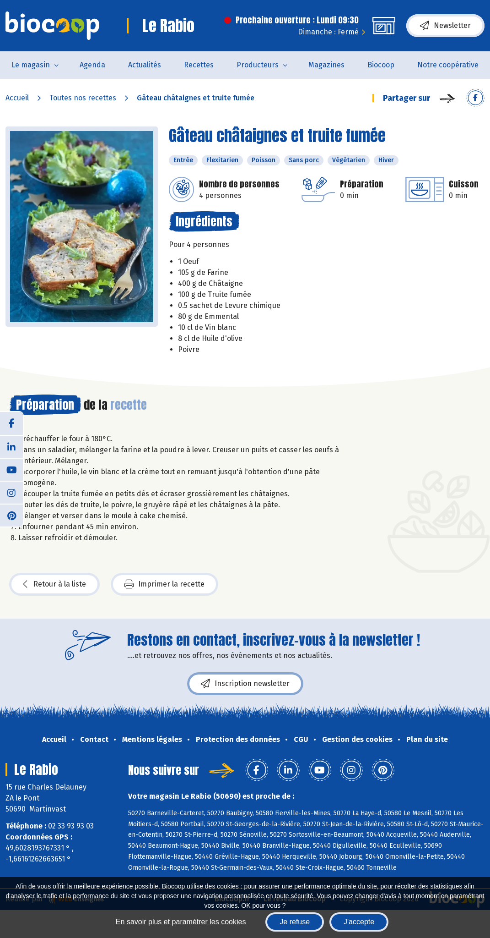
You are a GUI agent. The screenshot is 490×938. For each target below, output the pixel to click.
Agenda (92, 64)
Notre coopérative (448, 64)
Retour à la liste (54, 584)
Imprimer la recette (164, 584)
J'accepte (359, 922)
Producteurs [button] (258, 64)
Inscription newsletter (245, 683)
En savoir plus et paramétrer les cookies (181, 922)
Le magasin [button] (30, 64)
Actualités (144, 64)
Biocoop (380, 64)
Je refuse (295, 922)
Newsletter (445, 25)
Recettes (199, 64)
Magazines (326, 64)
